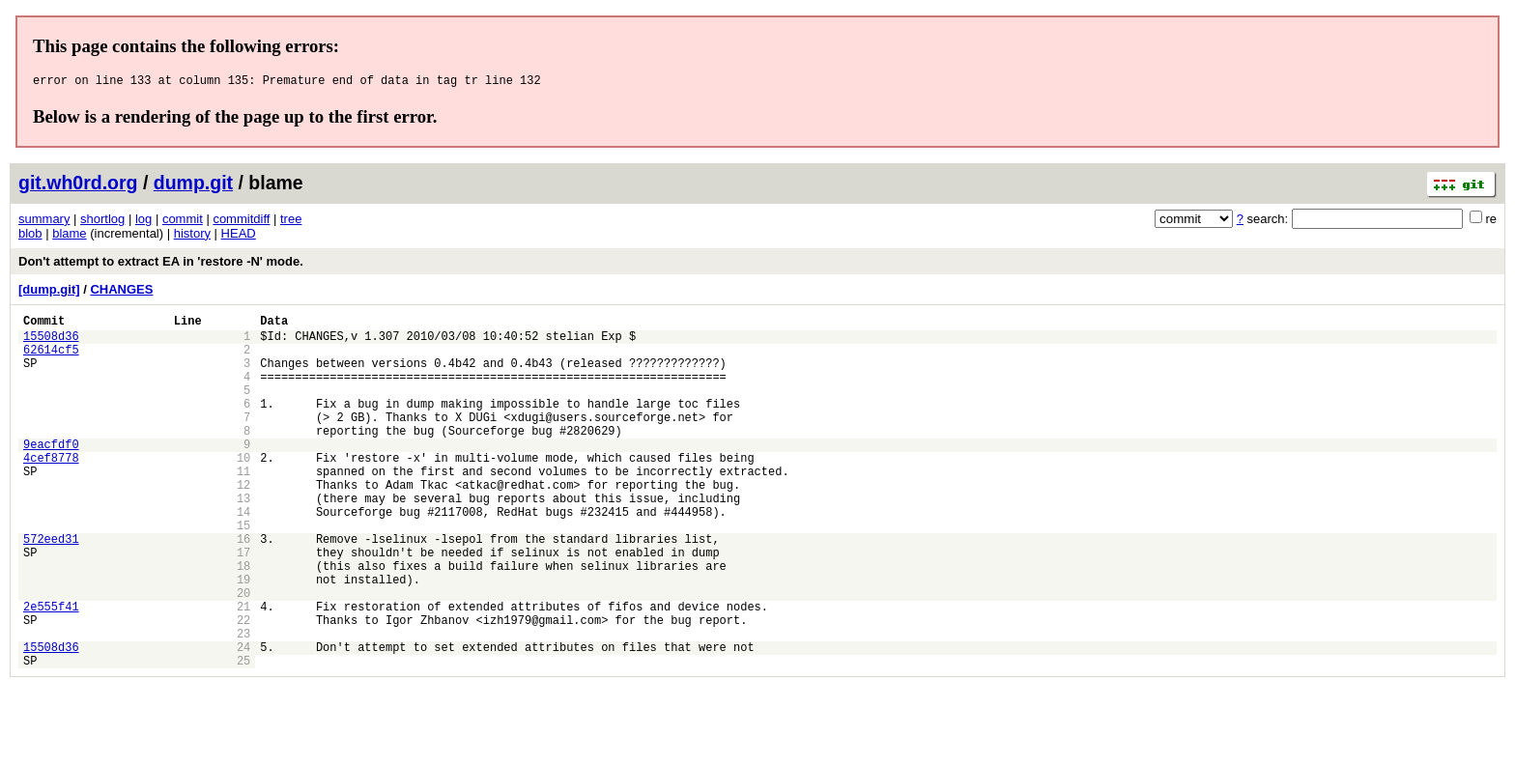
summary (44, 221)
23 (243, 705)
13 (243, 541)
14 (243, 558)
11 (243, 508)
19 (243, 640)
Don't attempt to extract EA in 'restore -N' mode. (160, 264)
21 (243, 673)
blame (69, 236)
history (192, 236)
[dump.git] (49, 292)
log (143, 221)
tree (290, 221)
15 (243, 574)
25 (243, 738)
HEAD (238, 236)
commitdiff (241, 221)
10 (243, 492)
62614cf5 (51, 361)
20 (243, 656)
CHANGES (121, 292)
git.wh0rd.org (78, 185)
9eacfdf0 (51, 476)
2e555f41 (51, 673)
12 (243, 525)
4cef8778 (51, 492)
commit (182, 221)
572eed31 (51, 590)
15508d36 (51, 344)
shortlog (102, 221)
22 (243, 689)
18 (243, 623)
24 (243, 722)
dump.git (193, 185)
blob (30, 236)
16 (243, 590)
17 (243, 607)
